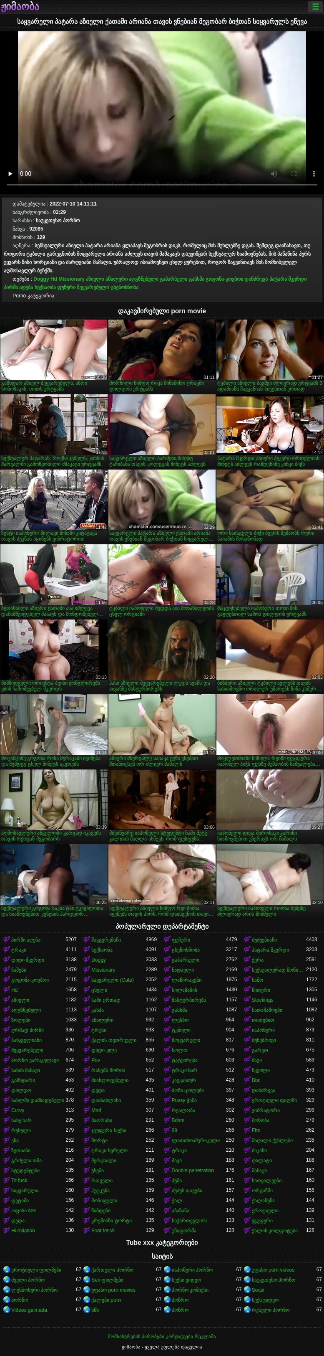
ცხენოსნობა (124, 287)
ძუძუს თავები (187, 1190)
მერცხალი (103, 1160)
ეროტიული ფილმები (36, 1270)
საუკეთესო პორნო (273, 1280)
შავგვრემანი (106, 940)
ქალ (177, 1201)
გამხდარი (23, 1080)
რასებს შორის (108, 1070)
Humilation (23, 1231)
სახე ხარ (21, 1120)
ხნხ (95, 1310)
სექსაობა (45, 287)
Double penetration (193, 1170)
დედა (98, 1090)
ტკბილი (181, 1030)
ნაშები (18, 970)
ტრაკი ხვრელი (109, 1150)
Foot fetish (103, 1231)
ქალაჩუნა (263, 1201)
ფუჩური (66, 287)
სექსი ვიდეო (186, 1280)
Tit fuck (19, 1180)
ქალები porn (106, 1300)
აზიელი (95, 279)
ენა (15, 1140)
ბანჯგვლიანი (26, 1040)
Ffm (256, 1130)
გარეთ (260, 1050)
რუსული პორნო (270, 1310)
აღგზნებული (143, 279)
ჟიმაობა (20, 6)
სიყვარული (24, 1190)
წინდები (101, 1211)
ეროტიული (265, 1211)
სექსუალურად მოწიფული (279, 970)
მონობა (260, 1120)
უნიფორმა (184, 1231)
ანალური (116, 279)
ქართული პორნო (112, 1270)
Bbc (256, 1080)
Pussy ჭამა (184, 1100)
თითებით (263, 1020)
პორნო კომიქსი (190, 1290)
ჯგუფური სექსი (108, 1130)
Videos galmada (29, 1310)
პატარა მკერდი (287, 279)
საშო (257, 980)
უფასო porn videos (273, 1270)
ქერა (258, 960)
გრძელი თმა (26, 1160)
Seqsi (258, 1290)
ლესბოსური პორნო (34, 1290)
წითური (261, 990)
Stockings (263, 1000)
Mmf (96, 1110)
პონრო (180, 1300)
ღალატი (262, 1160)
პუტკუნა (100, 1190)
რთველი (102, 1180)
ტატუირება (185, 1060)
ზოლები (20, 1020)
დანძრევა (256, 279)
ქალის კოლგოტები (275, 1231)
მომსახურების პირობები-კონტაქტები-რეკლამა (162, 1336)
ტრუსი (98, 1030)
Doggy (41, 279)
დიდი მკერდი (27, 960)
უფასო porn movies (113, 1290)
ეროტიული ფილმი (274, 1100)
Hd (53, 279)
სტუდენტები (25, 1170)
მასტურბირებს (189, 1000)
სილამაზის (184, 990)
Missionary (71, 279)
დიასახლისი (106, 1100)
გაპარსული (173, 279)
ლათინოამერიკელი (196, 1140)
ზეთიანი (20, 1150)
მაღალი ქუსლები (272, 1140)
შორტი (99, 1140)
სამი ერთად (105, 1000)
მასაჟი (259, 1170)
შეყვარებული (93, 287)
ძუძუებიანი (264, 940)
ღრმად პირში (27, 1030)
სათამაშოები (267, 1010)
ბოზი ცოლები (188, 1090)
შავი (257, 1060)
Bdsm (178, 1120)
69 (174, 1130)
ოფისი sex (23, 1211)
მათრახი (101, 1120)
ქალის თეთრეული (113, 1040)
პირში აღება (18, 287)
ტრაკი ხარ (184, 1070)
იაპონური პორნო (192, 1270)
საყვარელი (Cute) (112, 980)
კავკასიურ (184, 1080)
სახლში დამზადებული (37, 1100)
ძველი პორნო (28, 1280)
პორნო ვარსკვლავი (35, 1060)
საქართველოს (189, 1221)
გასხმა (196, 279)
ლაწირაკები (186, 980)
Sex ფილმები (107, 1280)
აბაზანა (180, 1211)
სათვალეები (266, 1180)
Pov (95, 1060)
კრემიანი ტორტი (111, 1221)
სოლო (179, 1050)
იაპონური (263, 1030)
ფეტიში (20, 1201)
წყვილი (261, 1070)
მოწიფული (104, 1201)
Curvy (17, 1110)
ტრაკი (18, 950)
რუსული (21, 1130)
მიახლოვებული (109, 1080)
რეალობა (183, 1110)
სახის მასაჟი (25, 1070)
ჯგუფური (262, 1221)
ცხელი (99, 990)
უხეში (97, 1170)
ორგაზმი (262, 1190)
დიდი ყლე (103, 1050)
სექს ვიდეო (265, 1300)
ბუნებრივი (264, 1040)
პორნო (19, 1300)
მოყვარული (186, 1040)
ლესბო (180, 1020)
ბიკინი (259, 1150)
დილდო (21, 1090)
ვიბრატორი (266, 1110)
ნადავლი (183, 970)
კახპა (97, 1010)
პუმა (177, 1180)
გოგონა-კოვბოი (224, 279)
